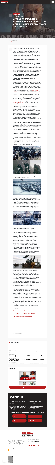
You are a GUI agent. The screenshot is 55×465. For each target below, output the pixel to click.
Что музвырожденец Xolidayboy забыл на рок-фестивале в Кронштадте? (36, 407)
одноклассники (18, 420)
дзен (32, 420)
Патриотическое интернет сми (27, 436)
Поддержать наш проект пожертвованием (22, 316)
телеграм (17, 416)
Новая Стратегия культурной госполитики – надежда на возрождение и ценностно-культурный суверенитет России (17, 407)
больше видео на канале (27, 387)
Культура (17, 14)
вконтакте (33, 416)
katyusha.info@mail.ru (35, 439)
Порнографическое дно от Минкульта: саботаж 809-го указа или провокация (35, 402)
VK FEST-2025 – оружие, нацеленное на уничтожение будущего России (17, 402)
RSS (10, 449)
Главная (10, 40)
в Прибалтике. (37, 58)
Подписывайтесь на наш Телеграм (20, 310)
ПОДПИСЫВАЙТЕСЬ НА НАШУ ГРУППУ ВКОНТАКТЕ (24, 313)
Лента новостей (14, 342)
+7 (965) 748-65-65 (34, 441)
